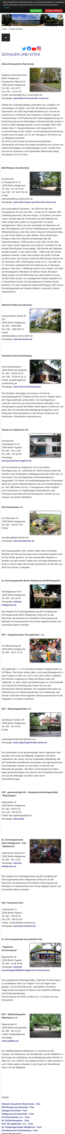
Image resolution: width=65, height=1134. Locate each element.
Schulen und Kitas (16, 29)
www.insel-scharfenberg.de (27, 386)
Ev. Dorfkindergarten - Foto (15, 1120)
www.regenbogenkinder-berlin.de (30, 742)
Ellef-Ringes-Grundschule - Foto (18, 1107)
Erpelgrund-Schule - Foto (14, 1110)
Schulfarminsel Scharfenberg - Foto (20, 1130)
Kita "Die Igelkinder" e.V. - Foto (17, 1123)
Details (7, 7)
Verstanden (36, 10)
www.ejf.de (18, 818)
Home (5, 29)
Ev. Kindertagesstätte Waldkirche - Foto (22, 1127)
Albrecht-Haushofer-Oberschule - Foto (21, 1103)
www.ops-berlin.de (22, 339)
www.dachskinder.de (23, 540)
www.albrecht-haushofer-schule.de (30, 98)
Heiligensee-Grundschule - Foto (18, 1113)
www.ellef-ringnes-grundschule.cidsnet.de (34, 202)
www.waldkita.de (10, 1040)
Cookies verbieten (53, 10)
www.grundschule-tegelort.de (16, 460)
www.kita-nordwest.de (24, 926)
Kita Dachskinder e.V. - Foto (16, 1117)
